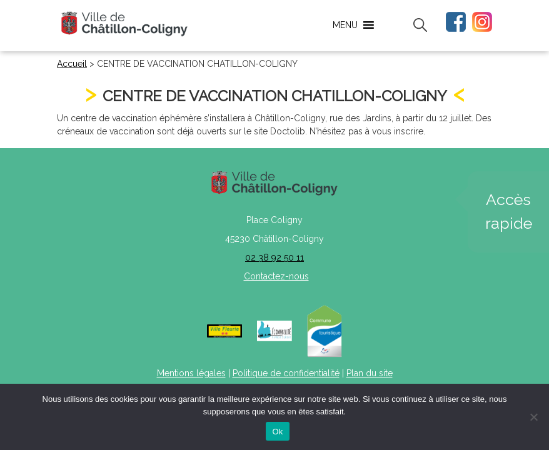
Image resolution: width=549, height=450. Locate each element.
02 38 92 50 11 (274, 257)
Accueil (72, 64)
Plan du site (369, 373)
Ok (277, 431)
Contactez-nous (276, 276)
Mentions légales (191, 373)
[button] (345, 25)
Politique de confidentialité (286, 373)
